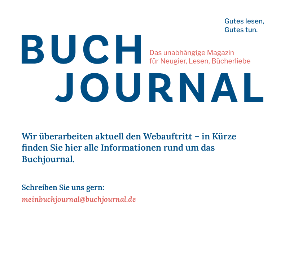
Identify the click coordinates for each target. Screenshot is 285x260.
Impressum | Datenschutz (43, 250)
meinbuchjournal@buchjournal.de (79, 199)
